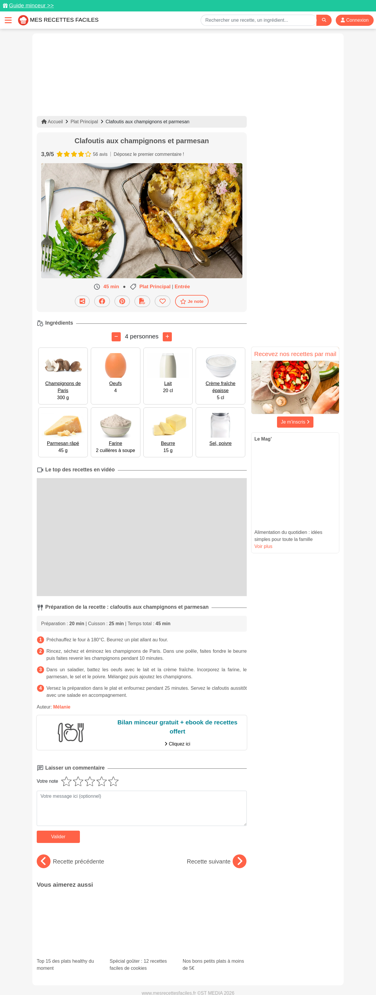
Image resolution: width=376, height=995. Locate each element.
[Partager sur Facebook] (102, 301)
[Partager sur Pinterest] (122, 301)
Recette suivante (216, 861)
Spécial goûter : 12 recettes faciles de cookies (138, 904)
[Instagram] (210, 961)
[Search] (324, 20)
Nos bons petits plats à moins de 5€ (215, 909)
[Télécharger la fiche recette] (142, 301)
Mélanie (61, 706)
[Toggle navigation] (8, 20)
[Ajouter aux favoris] (162, 301)
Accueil (52, 121)
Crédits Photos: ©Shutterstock (135, 978)
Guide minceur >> (31, 5)
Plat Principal (84, 121)
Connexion (355, 20)
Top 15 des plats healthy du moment (66, 904)
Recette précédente (70, 861)
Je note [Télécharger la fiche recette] (192, 301)
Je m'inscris (295, 421)
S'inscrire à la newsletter (245, 978)
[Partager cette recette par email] (82, 301)
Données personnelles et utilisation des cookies (82, 971)
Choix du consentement (193, 978)
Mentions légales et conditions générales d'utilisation (182, 971)
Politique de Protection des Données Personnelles (284, 971)
